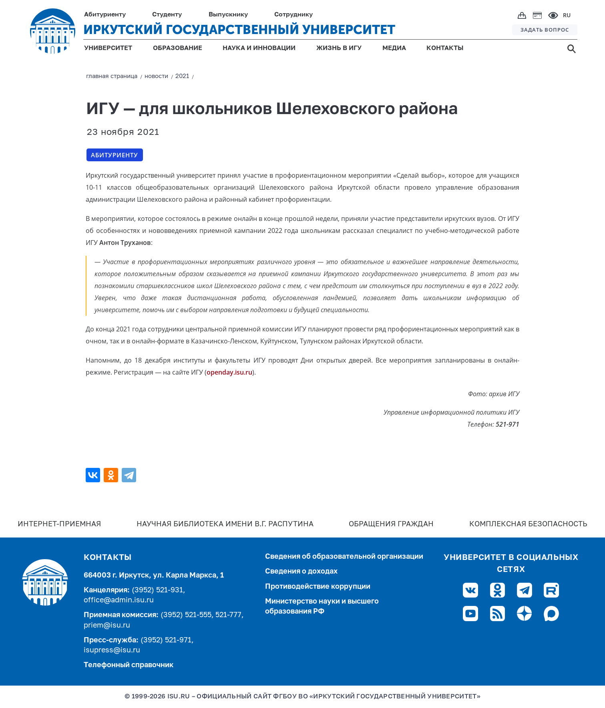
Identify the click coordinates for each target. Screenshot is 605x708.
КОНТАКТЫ (445, 48)
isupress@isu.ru (112, 650)
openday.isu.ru (229, 372)
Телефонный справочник (128, 665)
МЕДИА (394, 48)
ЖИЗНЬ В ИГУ (339, 48)
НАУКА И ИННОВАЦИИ (259, 48)
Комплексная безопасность (528, 524)
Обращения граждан (391, 524)
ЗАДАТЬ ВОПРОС (545, 29)
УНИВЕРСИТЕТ (108, 48)
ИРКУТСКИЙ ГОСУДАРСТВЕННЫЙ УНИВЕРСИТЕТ (239, 29)
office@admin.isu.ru (119, 600)
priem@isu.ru (107, 625)
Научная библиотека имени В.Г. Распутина (225, 524)
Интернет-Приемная (59, 524)
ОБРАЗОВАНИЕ (177, 48)
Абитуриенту (114, 155)
